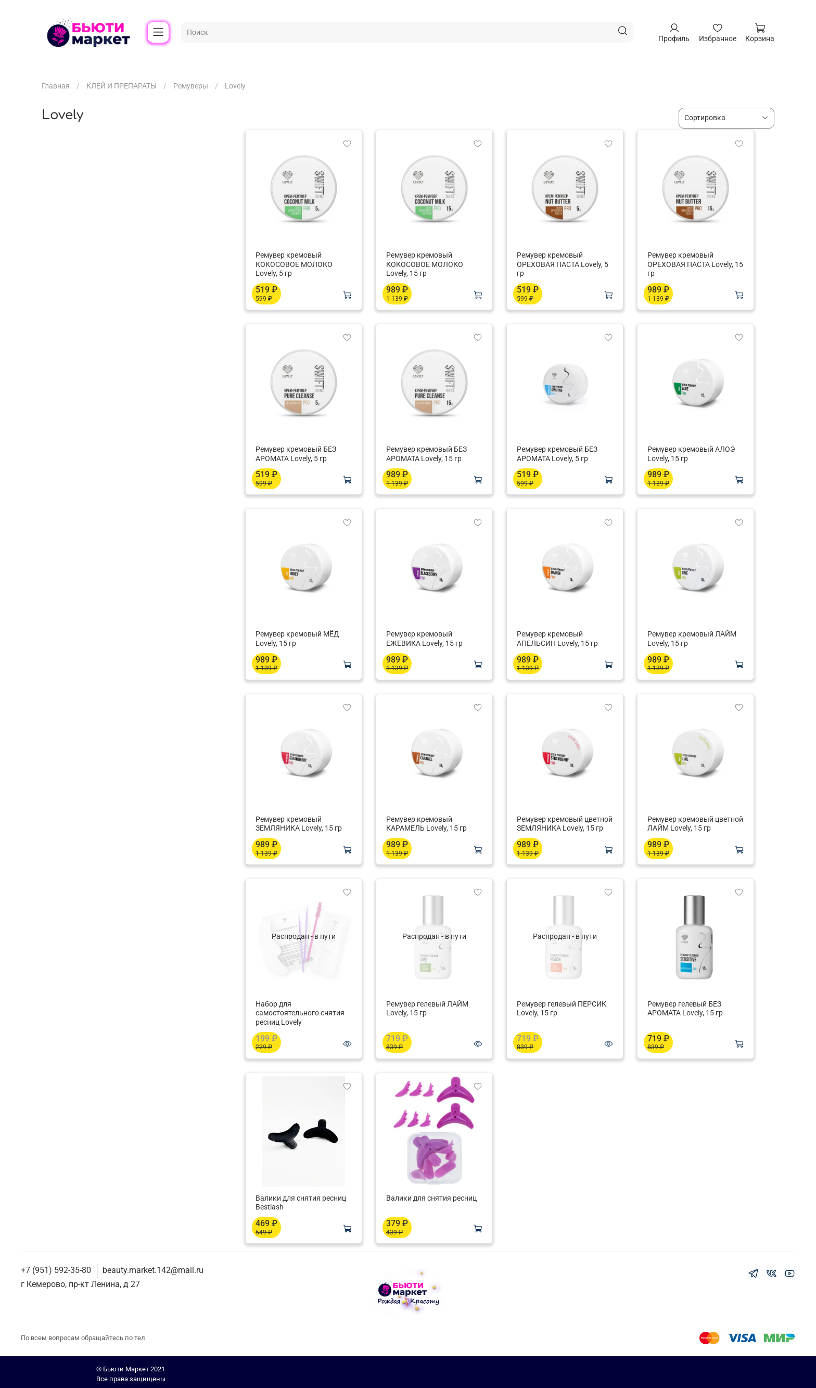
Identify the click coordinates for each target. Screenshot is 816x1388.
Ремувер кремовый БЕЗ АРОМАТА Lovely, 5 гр (296, 454)
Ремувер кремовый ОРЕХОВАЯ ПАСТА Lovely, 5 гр (562, 264)
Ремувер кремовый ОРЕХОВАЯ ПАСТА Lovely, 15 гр (695, 264)
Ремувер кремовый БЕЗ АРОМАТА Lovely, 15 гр (426, 454)
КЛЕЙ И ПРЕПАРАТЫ (121, 86)
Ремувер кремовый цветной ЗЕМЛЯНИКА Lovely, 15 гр (565, 824)
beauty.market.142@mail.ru (153, 1270)
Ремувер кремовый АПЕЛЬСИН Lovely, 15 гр (557, 638)
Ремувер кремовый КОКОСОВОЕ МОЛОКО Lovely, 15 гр (424, 264)
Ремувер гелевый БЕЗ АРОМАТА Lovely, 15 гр (685, 1008)
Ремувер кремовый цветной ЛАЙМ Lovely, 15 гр (695, 824)
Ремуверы (190, 86)
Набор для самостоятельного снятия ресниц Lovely (300, 1013)
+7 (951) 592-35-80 (56, 1270)
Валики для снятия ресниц (431, 1198)
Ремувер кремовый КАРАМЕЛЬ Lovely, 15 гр (426, 824)
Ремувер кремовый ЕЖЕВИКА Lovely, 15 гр (424, 638)
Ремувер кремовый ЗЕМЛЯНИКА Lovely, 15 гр (299, 824)
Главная (56, 86)
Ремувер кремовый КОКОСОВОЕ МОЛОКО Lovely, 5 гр (294, 264)
